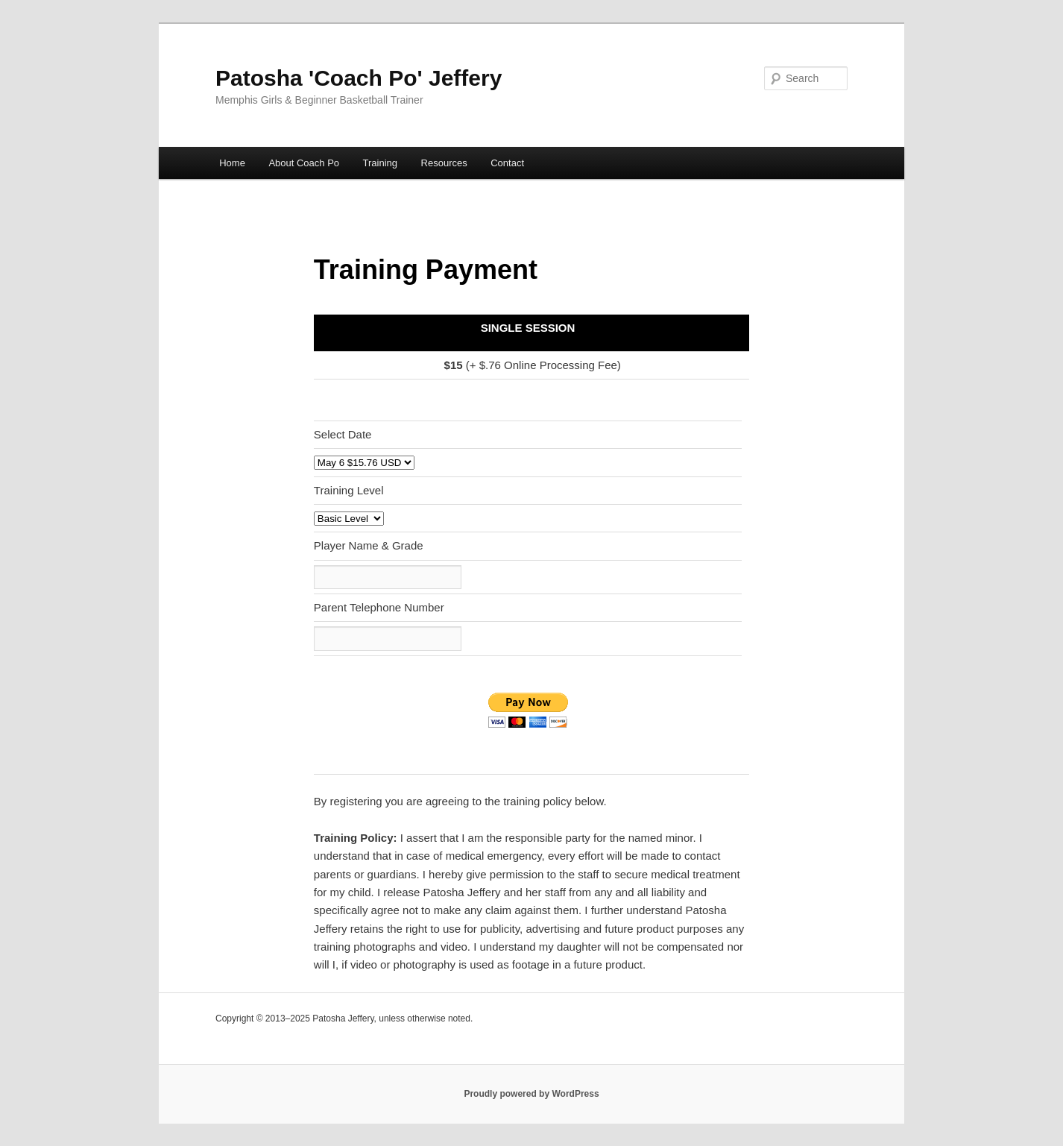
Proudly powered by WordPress (531, 1094)
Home (232, 163)
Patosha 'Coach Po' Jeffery (358, 78)
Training (380, 163)
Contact (507, 163)
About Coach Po (303, 163)
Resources (444, 163)
